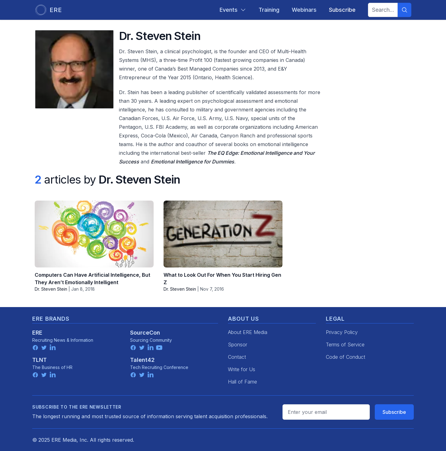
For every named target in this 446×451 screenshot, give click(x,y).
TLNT (39, 360)
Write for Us (241, 369)
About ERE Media (247, 332)
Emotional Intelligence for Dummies (192, 161)
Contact (237, 357)
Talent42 (142, 360)
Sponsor (237, 344)
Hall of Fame (242, 382)
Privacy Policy (342, 332)
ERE (37, 332)
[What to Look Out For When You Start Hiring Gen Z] (223, 234)
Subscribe (394, 412)
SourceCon (145, 332)
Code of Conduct (345, 357)
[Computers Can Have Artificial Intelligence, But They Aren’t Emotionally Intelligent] (94, 234)
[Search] (404, 10)
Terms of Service (345, 344)
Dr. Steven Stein (51, 289)
